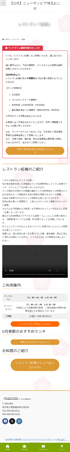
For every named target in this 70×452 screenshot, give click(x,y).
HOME (7, 447)
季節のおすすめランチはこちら (35, 342)
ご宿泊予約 (24, 447)
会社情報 (8, 439)
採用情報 (17, 439)
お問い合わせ (43, 447)
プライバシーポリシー (45, 439)
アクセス (36, 443)
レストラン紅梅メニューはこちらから (35, 365)
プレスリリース (28, 439)
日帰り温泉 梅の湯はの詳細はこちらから (35, 150)
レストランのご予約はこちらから (35, 324)
